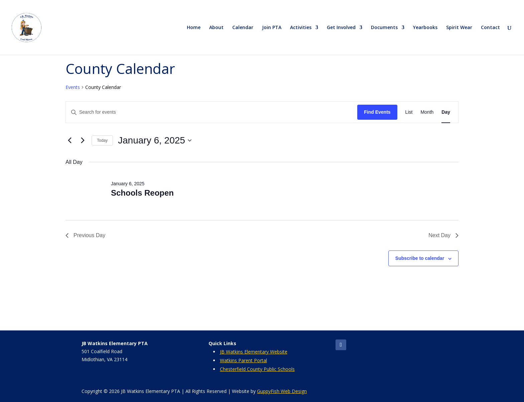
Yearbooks (425, 27)
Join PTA (271, 27)
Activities (300, 27)
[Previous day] (70, 140)
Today (102, 140)
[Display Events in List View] (409, 112)
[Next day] (83, 140)
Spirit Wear (459, 27)
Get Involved (341, 27)
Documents (384, 27)
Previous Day (85, 235)
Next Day (443, 235)
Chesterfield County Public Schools (257, 369)
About (216, 27)
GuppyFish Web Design (282, 391)
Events (73, 87)
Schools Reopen (142, 192)
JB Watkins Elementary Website (253, 351)
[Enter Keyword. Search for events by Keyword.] (211, 112)
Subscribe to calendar (419, 258)
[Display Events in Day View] (445, 112)
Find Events (377, 112)
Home (194, 27)
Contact (490, 27)
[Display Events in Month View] (426, 112)
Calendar (242, 27)
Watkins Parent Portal (243, 360)
